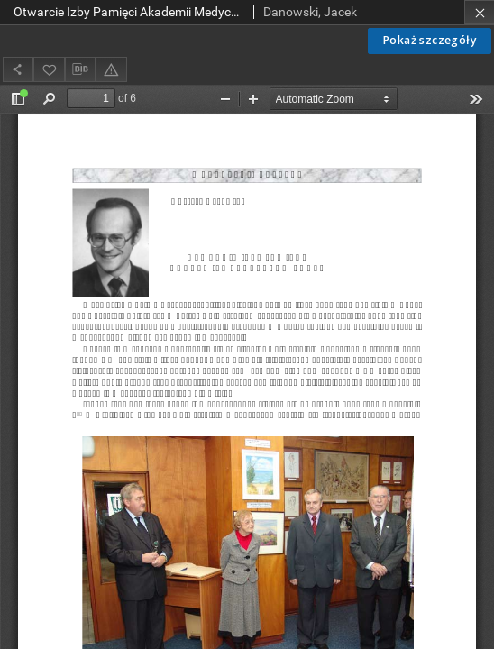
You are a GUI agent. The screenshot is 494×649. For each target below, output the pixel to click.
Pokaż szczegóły (429, 40)
